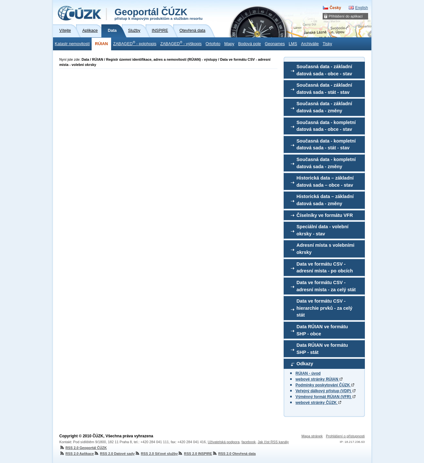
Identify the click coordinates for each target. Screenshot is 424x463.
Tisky (327, 44)
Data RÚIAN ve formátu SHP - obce (322, 330)
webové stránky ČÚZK (318, 402)
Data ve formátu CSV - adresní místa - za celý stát (326, 286)
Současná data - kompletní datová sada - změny (326, 163)
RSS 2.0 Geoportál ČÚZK (83, 448)
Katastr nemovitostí (72, 44)
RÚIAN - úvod (308, 373)
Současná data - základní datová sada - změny (324, 107)
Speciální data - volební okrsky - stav (323, 230)
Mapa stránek (312, 436)
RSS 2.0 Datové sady (114, 454)
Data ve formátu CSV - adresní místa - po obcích (325, 267)
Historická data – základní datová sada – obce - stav (325, 181)
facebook (248, 442)
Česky (335, 8)
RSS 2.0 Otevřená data (234, 454)
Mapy (229, 44)
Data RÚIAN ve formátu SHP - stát (322, 349)
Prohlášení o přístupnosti (345, 436)
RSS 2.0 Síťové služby (156, 454)
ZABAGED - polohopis (134, 43)
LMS (293, 44)
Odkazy (305, 363)
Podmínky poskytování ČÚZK (325, 385)
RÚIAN (101, 44)
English (361, 8)
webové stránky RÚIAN (319, 379)
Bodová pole (249, 44)
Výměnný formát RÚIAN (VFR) (325, 396)
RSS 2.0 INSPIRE (195, 454)
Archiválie (310, 44)
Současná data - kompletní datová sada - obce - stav (326, 126)
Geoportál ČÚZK (159, 13)
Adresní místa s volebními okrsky (325, 249)
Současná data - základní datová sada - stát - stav (324, 88)
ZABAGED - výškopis (180, 43)
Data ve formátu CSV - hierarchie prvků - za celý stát (325, 308)
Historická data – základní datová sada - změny (325, 200)
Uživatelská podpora (223, 442)
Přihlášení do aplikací (346, 16)
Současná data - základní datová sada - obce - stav (324, 70)
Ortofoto (213, 44)
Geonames (275, 44)
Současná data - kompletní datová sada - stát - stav (326, 144)
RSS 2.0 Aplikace (76, 454)
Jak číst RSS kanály (273, 442)
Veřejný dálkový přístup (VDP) (325, 391)
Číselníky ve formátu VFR (325, 215)
